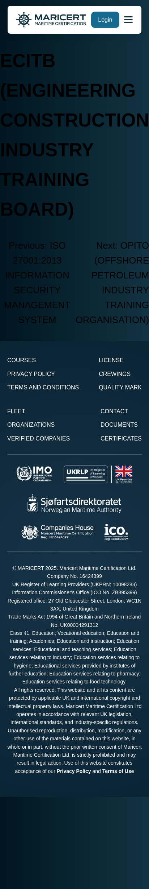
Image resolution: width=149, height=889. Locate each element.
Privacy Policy (31, 374)
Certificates (121, 438)
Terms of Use (118, 771)
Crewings (115, 374)
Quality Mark (120, 387)
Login (105, 20)
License (111, 360)
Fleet (16, 411)
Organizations (31, 425)
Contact (114, 411)
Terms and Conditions (43, 387)
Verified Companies (38, 438)
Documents (119, 425)
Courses (21, 360)
